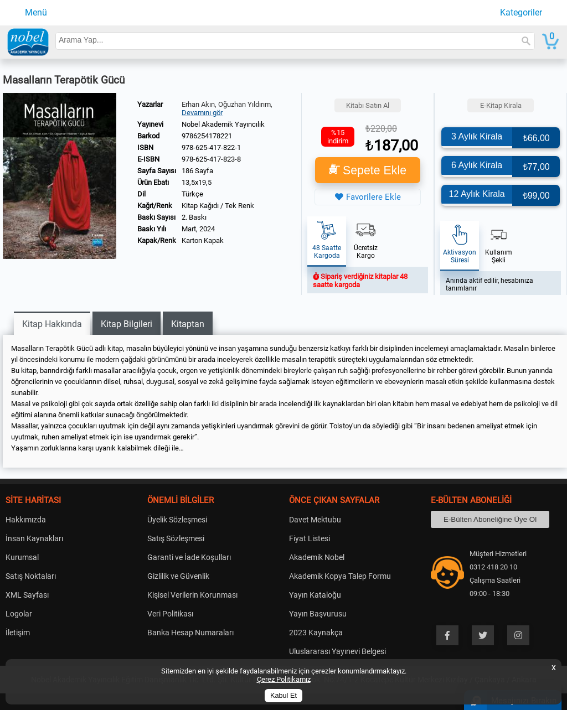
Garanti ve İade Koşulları (189, 557)
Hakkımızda (26, 519)
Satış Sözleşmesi (175, 538)
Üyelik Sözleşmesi (177, 519)
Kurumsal (22, 557)
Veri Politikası (170, 613)
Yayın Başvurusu (318, 613)
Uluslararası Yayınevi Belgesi (337, 651)
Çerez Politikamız (284, 679)
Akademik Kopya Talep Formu (340, 576)
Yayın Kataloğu (315, 594)
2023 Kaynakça (316, 632)
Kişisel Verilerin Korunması (192, 594)
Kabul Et (283, 695)
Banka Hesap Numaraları (190, 632)
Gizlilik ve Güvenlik (178, 576)
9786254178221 (207, 136)
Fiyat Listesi (309, 538)
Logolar (19, 613)
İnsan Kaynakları (34, 538)
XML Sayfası (27, 594)
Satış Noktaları (31, 576)
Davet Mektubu (315, 519)
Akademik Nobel (316, 557)
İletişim (18, 632)
